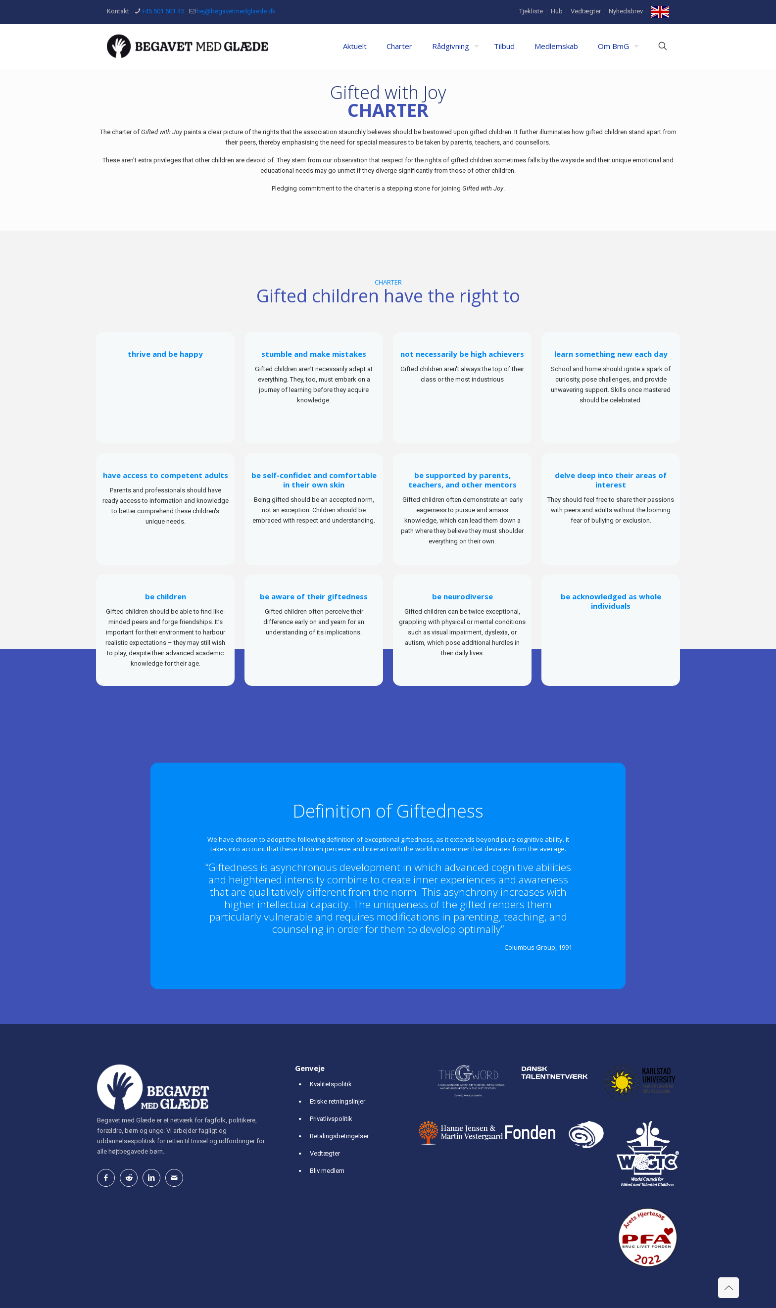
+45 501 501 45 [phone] (163, 11)
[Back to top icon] (728, 1287)
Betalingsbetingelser (339, 1136)
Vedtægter (586, 11)
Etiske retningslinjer (337, 1101)
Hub (557, 11)
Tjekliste (531, 11)
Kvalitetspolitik (331, 1084)
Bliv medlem (327, 1170)
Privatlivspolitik (331, 1118)
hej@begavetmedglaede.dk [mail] (236, 11)
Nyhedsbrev (626, 11)
